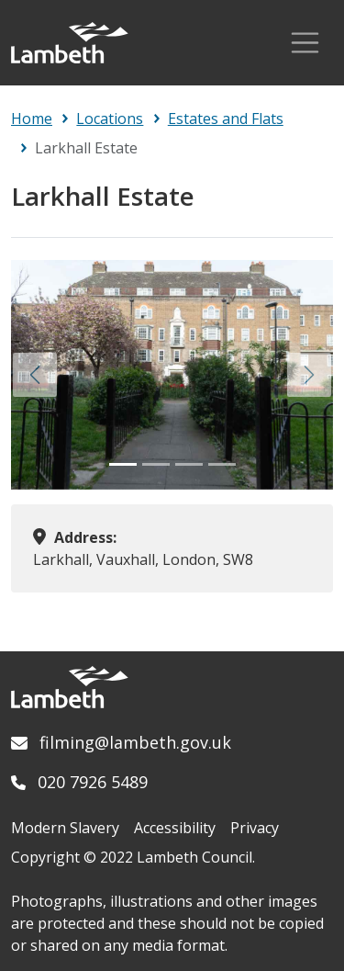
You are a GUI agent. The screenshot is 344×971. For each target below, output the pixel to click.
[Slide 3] (189, 464)
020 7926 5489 (93, 782)
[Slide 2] (156, 464)
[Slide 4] (222, 464)
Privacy (254, 828)
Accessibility (175, 828)
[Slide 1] (123, 464)
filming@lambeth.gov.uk (135, 742)
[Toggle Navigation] (305, 42)
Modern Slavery (65, 828)
